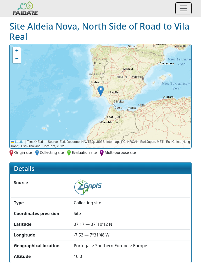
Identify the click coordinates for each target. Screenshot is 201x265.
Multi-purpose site (120, 152)
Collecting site (52, 152)
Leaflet (17, 142)
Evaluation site (84, 152)
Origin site (23, 152)
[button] (100, 91)
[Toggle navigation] (183, 8)
